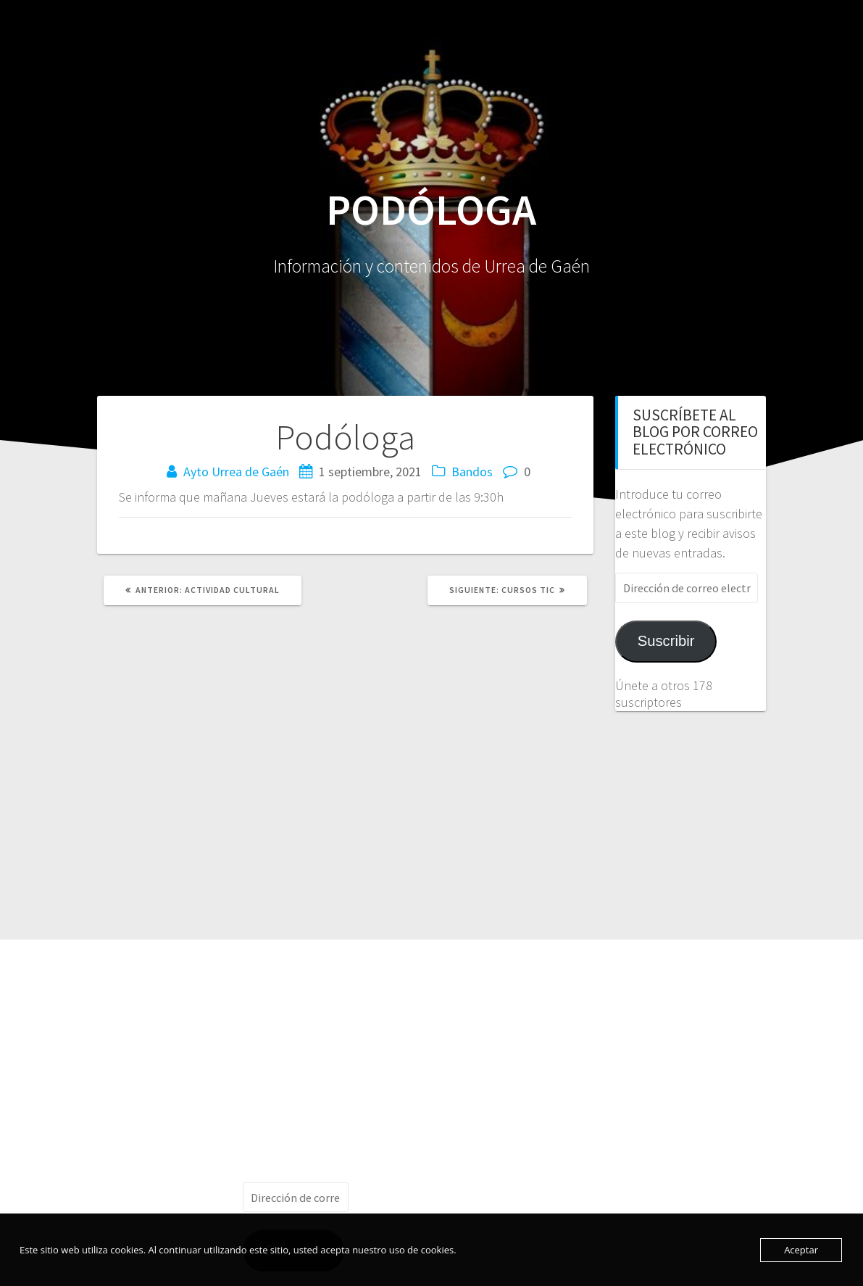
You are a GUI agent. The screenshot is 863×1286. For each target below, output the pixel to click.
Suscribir (666, 641)
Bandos (472, 471)
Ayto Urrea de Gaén (236, 471)
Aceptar (801, 1249)
